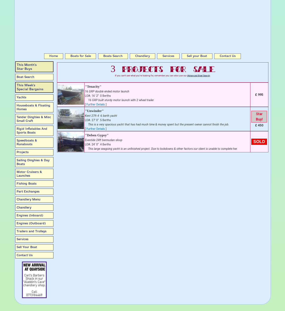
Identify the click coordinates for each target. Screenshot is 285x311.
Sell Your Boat (27, 247)
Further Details (95, 104)
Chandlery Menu (28, 199)
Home (53, 56)
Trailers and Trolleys (32, 231)
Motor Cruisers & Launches (29, 173)
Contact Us (228, 56)
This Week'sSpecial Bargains (30, 87)
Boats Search (113, 56)
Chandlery (142, 56)
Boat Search (25, 77)
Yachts (21, 97)
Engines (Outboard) (31, 223)
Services (168, 56)
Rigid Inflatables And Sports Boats (32, 130)
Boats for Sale (80, 56)
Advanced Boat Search (198, 75)
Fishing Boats (27, 183)
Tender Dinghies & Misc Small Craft (34, 119)
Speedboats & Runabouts (27, 142)
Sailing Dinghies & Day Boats (33, 162)
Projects (23, 152)
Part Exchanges (28, 191)
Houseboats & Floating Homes (33, 107)
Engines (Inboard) (30, 215)
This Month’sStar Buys (27, 67)
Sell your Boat (197, 56)
